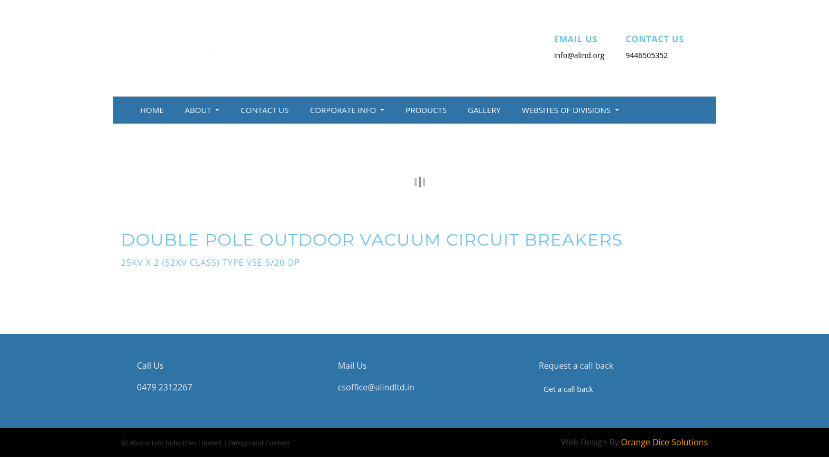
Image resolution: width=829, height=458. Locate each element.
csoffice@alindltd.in (376, 387)
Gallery (484, 110)
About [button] (199, 110)
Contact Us (265, 110)
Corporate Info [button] (344, 110)
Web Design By (634, 442)
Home (152, 110)
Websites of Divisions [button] (567, 110)
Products (426, 110)
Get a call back (568, 389)
